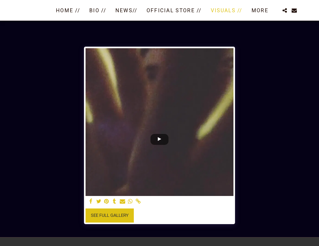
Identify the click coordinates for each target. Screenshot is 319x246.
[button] (284, 10)
